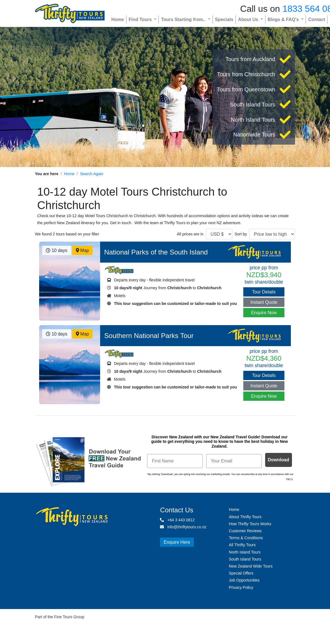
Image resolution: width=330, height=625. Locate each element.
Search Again (91, 174)
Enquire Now (264, 312)
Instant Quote (263, 302)
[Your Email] (234, 461)
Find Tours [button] (141, 19)
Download (278, 459)
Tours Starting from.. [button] (184, 19)
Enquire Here (177, 542)
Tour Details (263, 292)
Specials (224, 19)
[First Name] (175, 461)
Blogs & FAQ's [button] (284, 19)
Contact (316, 19)
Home (117, 19)
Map (82, 250)
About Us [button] (248, 19)
